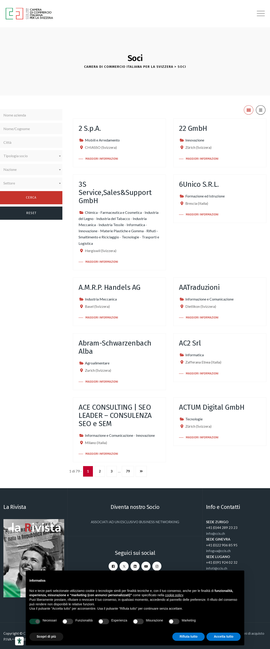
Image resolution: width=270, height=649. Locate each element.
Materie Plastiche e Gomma (122, 231)
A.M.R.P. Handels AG (109, 287)
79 (128, 471)
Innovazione (194, 140)
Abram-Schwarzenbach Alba (115, 347)
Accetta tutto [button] (223, 636)
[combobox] (31, 156)
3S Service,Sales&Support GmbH (115, 192)
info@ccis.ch (215, 533)
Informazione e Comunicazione (209, 299)
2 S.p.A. (90, 128)
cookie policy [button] (174, 595)
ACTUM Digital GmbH (211, 407)
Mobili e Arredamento (102, 140)
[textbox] (31, 156)
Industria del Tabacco (113, 218)
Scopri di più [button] (46, 636)
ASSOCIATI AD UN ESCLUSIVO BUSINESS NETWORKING (135, 522)
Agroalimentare (97, 363)
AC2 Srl (190, 343)
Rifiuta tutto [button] (189, 636)
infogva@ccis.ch (218, 551)
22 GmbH (193, 128)
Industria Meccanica (101, 299)
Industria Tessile (111, 224)
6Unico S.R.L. (199, 184)
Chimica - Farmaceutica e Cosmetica (113, 212)
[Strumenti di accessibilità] (19, 641)
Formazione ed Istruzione (205, 196)
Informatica (136, 224)
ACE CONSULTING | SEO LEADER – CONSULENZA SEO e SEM (115, 415)
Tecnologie (130, 237)
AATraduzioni (199, 287)
